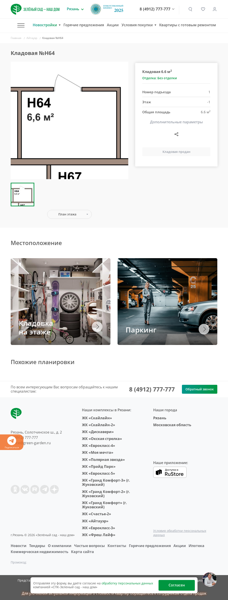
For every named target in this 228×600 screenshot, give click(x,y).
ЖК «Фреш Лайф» (98, 534)
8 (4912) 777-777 (157, 9)
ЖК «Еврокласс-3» (98, 527)
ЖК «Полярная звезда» (103, 459)
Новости (18, 545)
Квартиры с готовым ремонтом (187, 24)
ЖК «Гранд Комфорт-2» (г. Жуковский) (106, 493)
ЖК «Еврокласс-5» (98, 473)
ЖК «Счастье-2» (96, 513)
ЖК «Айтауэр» (95, 521)
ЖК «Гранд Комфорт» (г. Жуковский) (104, 504)
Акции (113, 24)
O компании (59, 545)
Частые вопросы (89, 545)
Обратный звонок (199, 389)
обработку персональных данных (127, 583)
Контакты (117, 545)
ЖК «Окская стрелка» (102, 438)
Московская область (172, 424)
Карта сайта (82, 551)
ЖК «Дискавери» (98, 431)
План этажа (67, 214)
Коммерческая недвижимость (39, 551)
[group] (69, 120)
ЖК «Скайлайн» (97, 418)
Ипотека (196, 545)
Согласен (177, 585)
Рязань (159, 418)
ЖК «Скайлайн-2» (98, 424)
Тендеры (37, 545)
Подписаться (12, 442)
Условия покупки (137, 25)
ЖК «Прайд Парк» (99, 466)
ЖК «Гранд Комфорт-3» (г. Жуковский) (106, 482)
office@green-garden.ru (31, 442)
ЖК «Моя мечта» (97, 452)
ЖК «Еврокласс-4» (98, 445)
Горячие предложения (83, 24)
